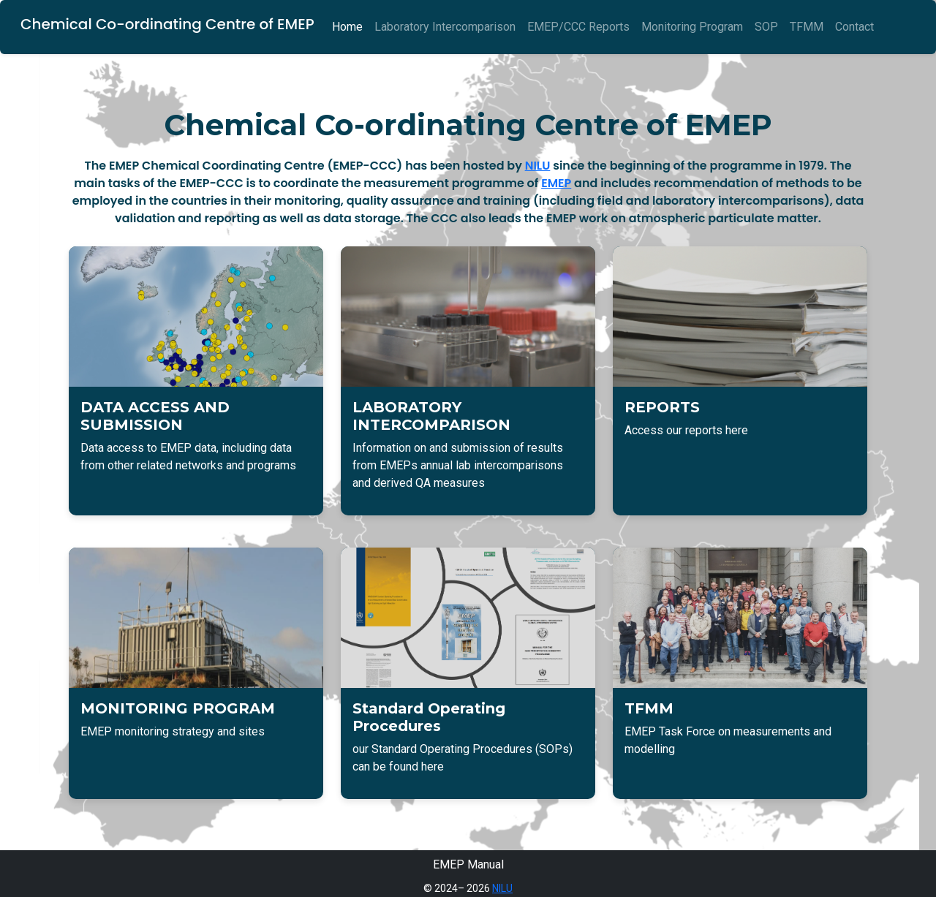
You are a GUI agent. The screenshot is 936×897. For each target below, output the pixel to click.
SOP (766, 27)
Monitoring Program (692, 27)
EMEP (556, 183)
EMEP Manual (468, 864)
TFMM (806, 27)
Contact (854, 27)
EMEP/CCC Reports (578, 27)
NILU (538, 165)
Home (347, 27)
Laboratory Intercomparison (445, 27)
